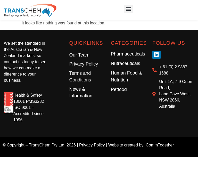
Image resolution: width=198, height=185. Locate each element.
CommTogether (160, 145)
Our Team (79, 55)
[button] (128, 9)
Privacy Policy (83, 64)
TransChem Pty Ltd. (47, 145)
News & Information (80, 93)
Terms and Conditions (80, 77)
